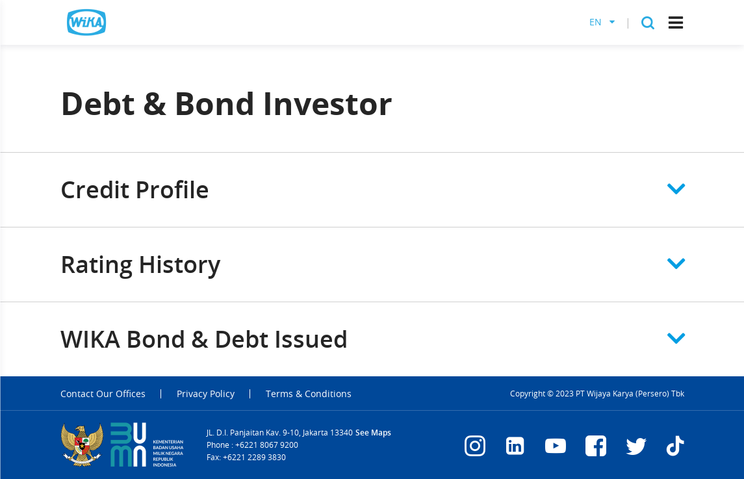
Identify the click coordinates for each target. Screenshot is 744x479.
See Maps (373, 432)
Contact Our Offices (103, 393)
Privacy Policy (206, 393)
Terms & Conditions (309, 393)
